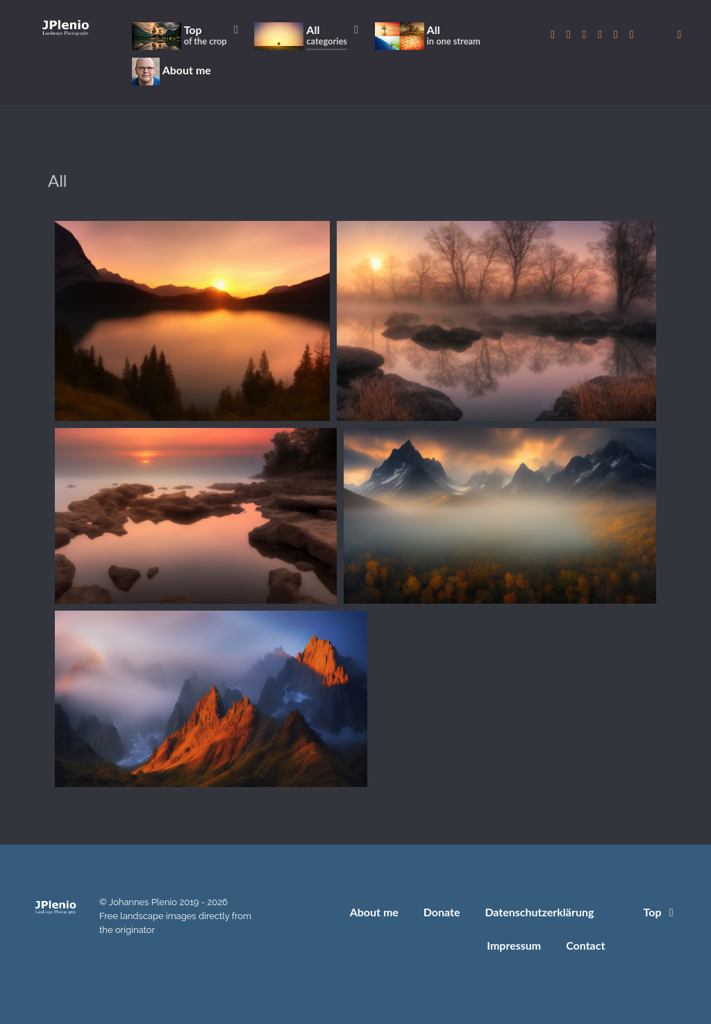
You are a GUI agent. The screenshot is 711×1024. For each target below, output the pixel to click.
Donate (442, 911)
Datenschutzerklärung (539, 911)
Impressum (514, 945)
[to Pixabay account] (602, 34)
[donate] (679, 34)
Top (661, 911)
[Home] (66, 27)
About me (374, 911)
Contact (585, 945)
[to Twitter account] (570, 34)
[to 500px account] (586, 34)
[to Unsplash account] (631, 34)
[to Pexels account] (618, 34)
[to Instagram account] (554, 34)
